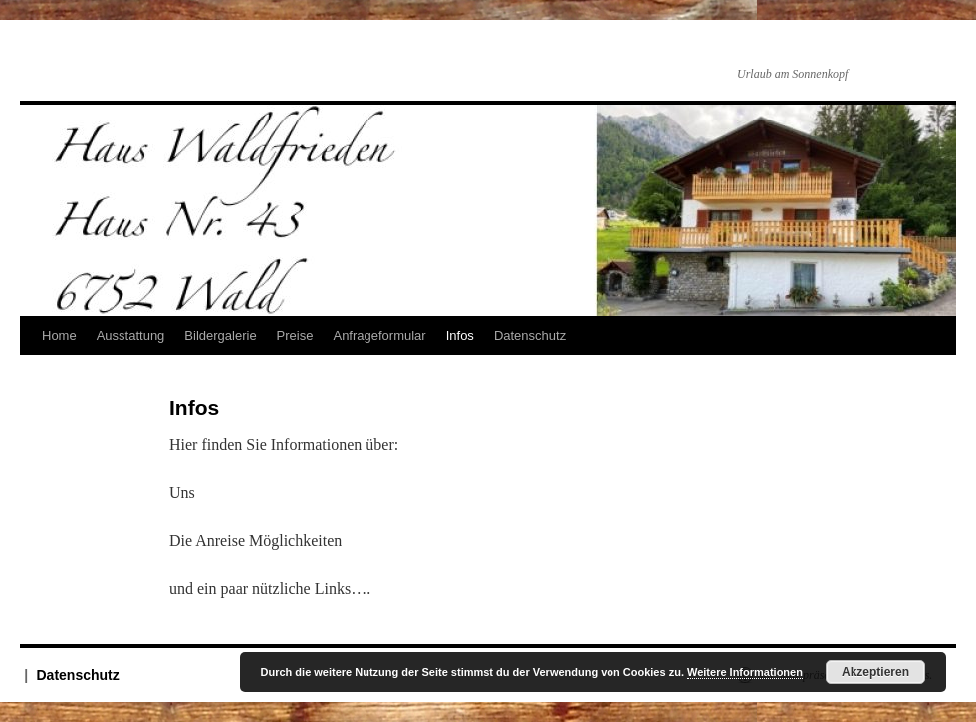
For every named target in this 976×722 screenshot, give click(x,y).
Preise (295, 335)
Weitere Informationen (745, 672)
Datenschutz (530, 335)
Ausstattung (131, 335)
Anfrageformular (379, 335)
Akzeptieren (875, 672)
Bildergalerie (220, 335)
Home (59, 335)
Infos (460, 335)
